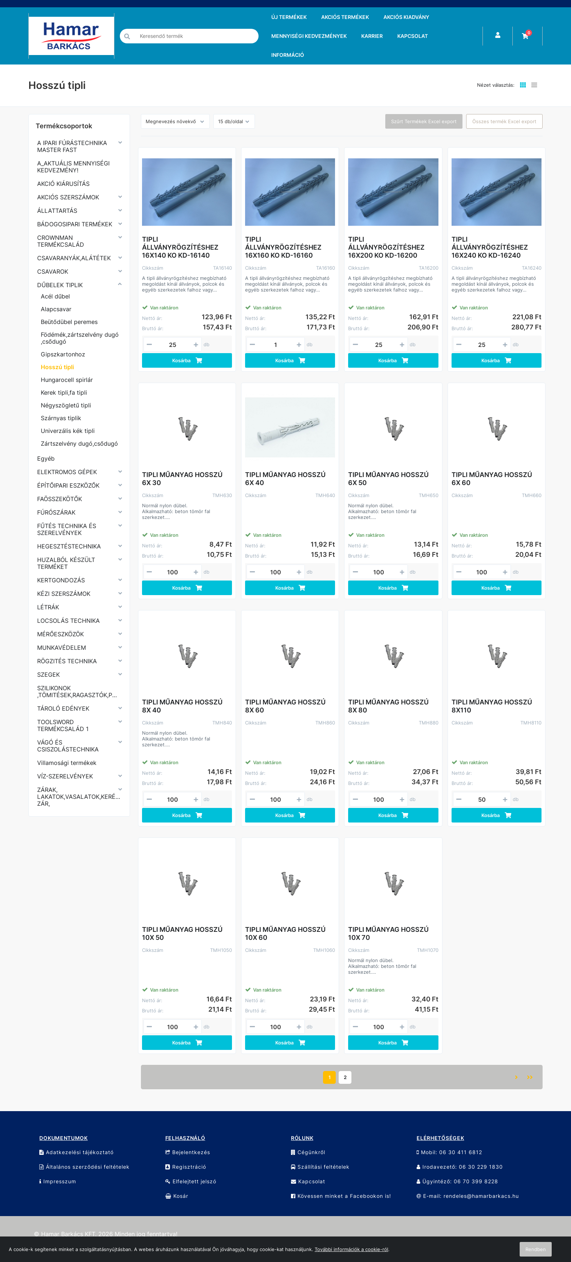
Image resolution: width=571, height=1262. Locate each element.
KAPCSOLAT (412, 36)
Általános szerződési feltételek (84, 1167)
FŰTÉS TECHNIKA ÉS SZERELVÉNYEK (66, 529)
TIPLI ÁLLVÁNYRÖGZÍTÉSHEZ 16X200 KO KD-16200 (386, 247)
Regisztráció (185, 1167)
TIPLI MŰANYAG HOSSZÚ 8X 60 (285, 706)
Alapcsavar (56, 309)
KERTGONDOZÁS (61, 580)
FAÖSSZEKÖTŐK (59, 499)
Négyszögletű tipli (66, 405)
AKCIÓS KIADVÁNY (406, 17)
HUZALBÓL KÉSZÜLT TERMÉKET (66, 563)
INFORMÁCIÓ (287, 55)
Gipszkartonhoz (63, 354)
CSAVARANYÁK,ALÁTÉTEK (74, 258)
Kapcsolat (308, 1181)
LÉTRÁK (48, 607)
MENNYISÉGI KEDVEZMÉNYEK (309, 36)
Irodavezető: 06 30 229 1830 (460, 1167)
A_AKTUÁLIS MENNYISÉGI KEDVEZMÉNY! (73, 167)
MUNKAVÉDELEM (61, 647)
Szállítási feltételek (320, 1167)
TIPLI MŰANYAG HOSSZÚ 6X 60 (492, 479)
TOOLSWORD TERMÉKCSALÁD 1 (62, 725)
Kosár (176, 1196)
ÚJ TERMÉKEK (289, 17)
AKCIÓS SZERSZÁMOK (68, 197)
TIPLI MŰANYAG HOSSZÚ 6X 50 (388, 479)
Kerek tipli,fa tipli (64, 392)
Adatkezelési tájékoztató (76, 1152)
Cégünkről (308, 1152)
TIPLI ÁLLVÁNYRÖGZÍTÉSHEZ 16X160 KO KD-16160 (283, 247)
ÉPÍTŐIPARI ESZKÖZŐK (68, 485)
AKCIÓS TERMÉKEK (345, 17)
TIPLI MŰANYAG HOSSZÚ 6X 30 (182, 479)
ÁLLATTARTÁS (57, 210)
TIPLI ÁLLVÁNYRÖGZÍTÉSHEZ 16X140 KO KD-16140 (180, 247)
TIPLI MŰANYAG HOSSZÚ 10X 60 (285, 933)
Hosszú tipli (57, 367)
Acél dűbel (55, 296)
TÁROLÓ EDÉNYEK (63, 708)
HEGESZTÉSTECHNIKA (69, 546)
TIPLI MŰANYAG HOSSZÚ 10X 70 (388, 933)
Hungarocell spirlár (67, 379)
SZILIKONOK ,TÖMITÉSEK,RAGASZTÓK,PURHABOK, (79, 691)
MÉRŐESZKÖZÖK (60, 634)
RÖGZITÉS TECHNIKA (67, 661)
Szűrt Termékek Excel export (424, 121)
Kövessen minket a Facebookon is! (341, 1196)
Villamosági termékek (67, 762)
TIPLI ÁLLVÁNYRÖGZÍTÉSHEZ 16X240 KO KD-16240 (490, 247)
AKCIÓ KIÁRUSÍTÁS (63, 183)
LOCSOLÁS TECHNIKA (68, 620)
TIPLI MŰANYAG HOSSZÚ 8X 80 (388, 706)
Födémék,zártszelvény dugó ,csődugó (80, 338)
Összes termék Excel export (504, 121)
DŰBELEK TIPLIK (60, 285)
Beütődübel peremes (69, 321)
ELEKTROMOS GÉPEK (67, 472)
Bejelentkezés (187, 1152)
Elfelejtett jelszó (190, 1181)
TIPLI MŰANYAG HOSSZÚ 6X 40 (285, 479)
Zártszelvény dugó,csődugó (79, 443)
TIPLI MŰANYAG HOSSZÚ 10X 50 (182, 933)
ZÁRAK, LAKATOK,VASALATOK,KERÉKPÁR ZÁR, (79, 796)
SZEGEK (48, 674)
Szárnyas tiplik (61, 418)
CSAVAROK (52, 271)
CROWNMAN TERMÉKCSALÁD (60, 241)
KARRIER (372, 36)
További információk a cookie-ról (351, 1249)
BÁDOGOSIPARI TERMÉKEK (74, 224)
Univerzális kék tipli (68, 430)
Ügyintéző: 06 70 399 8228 (457, 1181)
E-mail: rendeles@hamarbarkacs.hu (468, 1196)
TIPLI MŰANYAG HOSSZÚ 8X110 (492, 706)
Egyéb (46, 458)
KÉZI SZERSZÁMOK (63, 593)
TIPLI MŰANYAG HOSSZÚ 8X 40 (182, 706)
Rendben (535, 1249)
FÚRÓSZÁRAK (56, 512)
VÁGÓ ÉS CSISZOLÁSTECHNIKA (68, 746)
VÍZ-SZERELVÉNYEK (65, 776)
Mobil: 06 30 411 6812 (449, 1152)
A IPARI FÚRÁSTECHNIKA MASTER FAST (72, 146)
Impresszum (57, 1181)
